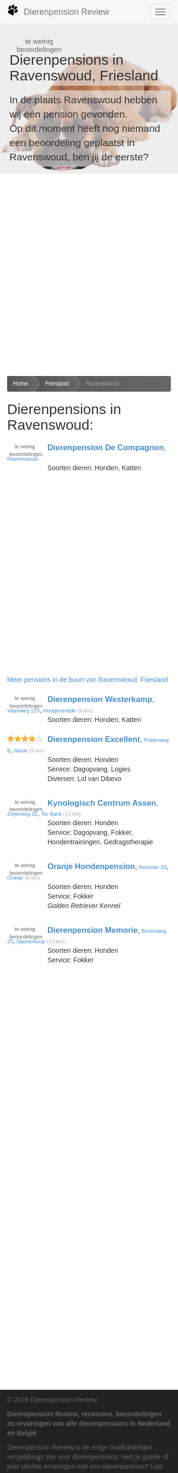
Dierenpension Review (58, 10)
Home (20, 383)
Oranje (15, 877)
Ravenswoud (101, 383)
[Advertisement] (89, 275)
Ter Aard (51, 814)
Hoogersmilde (59, 710)
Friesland (56, 383)
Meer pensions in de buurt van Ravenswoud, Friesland (87, 679)
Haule (21, 750)
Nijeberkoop (31, 941)
